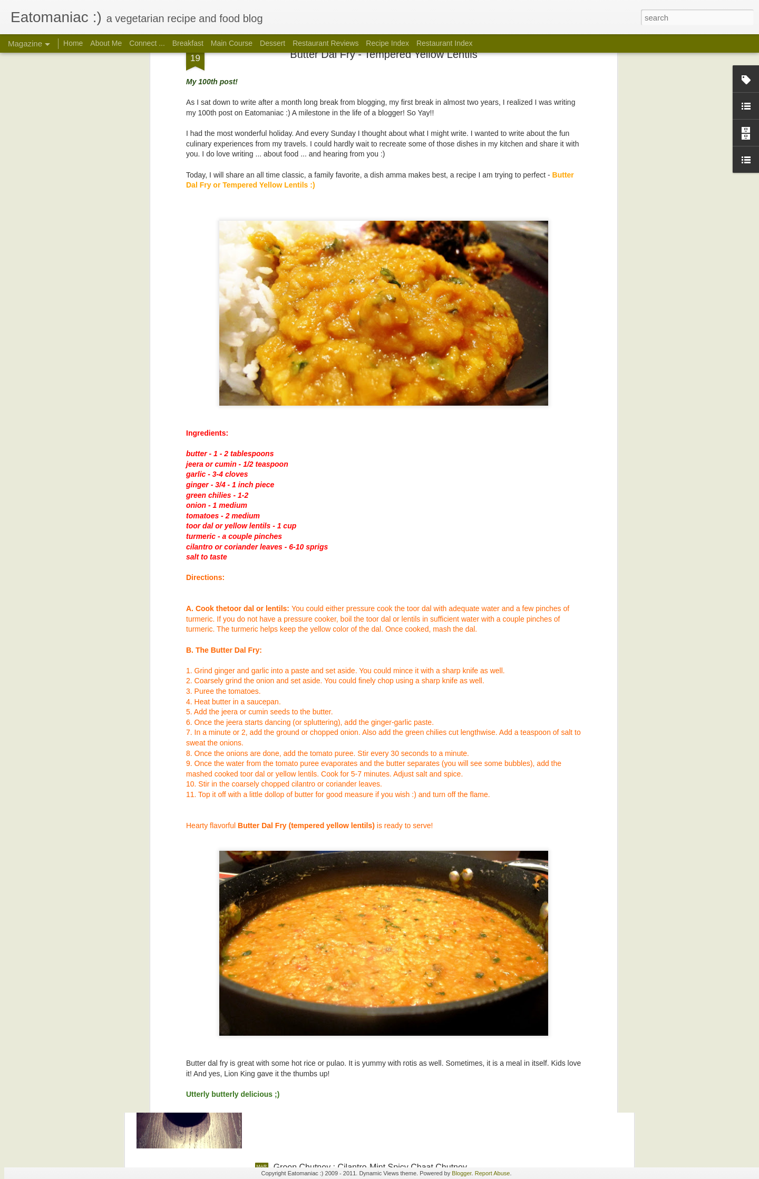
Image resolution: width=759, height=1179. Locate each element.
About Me (106, 43)
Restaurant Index (444, 43)
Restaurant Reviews (325, 43)
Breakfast (187, 43)
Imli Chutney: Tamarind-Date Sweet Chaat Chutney (369, 1047)
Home (73, 43)
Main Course (231, 43)
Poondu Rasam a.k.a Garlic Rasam (340, 808)
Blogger (461, 1173)
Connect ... (147, 43)
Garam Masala (301, 927)
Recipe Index (387, 43)
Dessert (272, 43)
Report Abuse (492, 1173)
